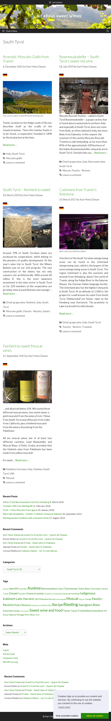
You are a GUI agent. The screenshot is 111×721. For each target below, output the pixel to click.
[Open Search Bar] (107, 31)
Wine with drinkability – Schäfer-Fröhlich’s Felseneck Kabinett (32, 514)
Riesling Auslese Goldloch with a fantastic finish (26, 518)
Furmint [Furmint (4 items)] (22, 593)
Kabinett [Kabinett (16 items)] (9, 599)
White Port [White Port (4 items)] (35, 614)
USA (12, 473)
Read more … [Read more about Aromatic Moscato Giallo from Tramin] (10, 144)
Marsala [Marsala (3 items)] (52, 599)
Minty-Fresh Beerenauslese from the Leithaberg (26, 502)
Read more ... (101, 152)
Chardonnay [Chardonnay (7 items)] (70, 588)
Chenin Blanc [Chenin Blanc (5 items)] (84, 588)
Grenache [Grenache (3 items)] (58, 594)
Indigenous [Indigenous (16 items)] (88, 593)
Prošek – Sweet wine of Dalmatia (39, 543)
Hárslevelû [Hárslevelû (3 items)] (66, 594)
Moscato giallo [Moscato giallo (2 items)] (61, 599)
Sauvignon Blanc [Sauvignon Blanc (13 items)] (89, 605)
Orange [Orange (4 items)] (88, 599)
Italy (8, 153)
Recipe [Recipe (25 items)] (57, 604)
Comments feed (10, 658)
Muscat (67, 170)
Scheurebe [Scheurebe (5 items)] (8, 610)
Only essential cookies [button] (67, 716)
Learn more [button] (64, 707)
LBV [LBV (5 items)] (37, 599)
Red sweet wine (96, 161)
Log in (6, 650)
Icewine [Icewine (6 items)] (75, 593)
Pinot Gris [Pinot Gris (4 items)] (47, 605)
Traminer (87, 326)
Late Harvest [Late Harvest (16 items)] (25, 599)
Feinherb (30, 302)
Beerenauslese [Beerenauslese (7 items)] (49, 588)
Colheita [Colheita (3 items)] (104, 589)
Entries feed (9, 654)
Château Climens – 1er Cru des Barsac (39, 550)
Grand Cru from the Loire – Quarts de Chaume (45, 535)
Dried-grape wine (72, 161)
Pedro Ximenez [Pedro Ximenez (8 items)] (22, 605)
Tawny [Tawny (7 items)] (66, 610)
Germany (21, 469)
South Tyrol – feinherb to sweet (26, 189)
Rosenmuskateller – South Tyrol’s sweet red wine (79, 58)
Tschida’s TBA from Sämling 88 (17, 506)
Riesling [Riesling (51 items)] (70, 604)
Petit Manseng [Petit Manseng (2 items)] (37, 605)
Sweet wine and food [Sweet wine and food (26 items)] (46, 610)
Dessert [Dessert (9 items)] (13, 593)
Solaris (46, 311)
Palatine (37, 469)
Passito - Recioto (81, 170)
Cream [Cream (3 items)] (6, 594)
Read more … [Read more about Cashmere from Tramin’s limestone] (66, 313)
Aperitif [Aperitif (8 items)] (13, 588)
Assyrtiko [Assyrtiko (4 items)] (22, 588)
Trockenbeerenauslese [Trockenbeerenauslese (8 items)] (90, 610)
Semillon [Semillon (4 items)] (17, 611)
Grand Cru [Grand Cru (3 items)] (49, 594)
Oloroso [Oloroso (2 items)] (81, 599)
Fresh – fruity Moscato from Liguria (20, 510)
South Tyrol (18, 153)
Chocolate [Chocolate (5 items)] (96, 588)
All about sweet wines (59, 15)
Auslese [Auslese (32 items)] (34, 588)
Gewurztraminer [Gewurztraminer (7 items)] (35, 593)
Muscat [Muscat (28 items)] (72, 598)
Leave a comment (15, 162)
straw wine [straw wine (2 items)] (25, 611)
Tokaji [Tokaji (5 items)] (74, 610)
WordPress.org (10, 662)
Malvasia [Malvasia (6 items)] (44, 599)
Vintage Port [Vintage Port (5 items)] (23, 614)
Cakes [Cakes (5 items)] (60, 588)
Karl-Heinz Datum (11, 535)
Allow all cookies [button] (94, 716)
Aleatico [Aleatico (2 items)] (6, 589)
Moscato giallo (14, 158)
